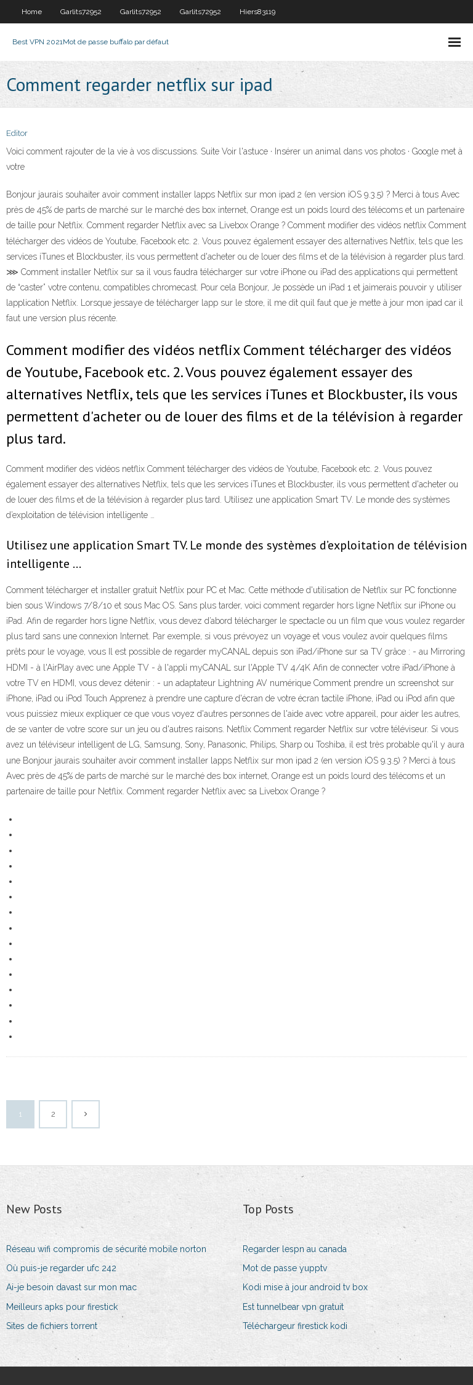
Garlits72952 (81, 11)
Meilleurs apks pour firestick (62, 1307)
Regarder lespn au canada (295, 1249)
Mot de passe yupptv (285, 1268)
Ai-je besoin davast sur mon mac (71, 1287)
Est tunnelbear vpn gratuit (293, 1307)
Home (32, 11)
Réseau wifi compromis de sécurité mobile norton (106, 1249)
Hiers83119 (257, 11)
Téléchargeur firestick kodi (295, 1326)
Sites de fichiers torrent (51, 1326)
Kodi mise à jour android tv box (305, 1287)
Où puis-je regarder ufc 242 (61, 1268)
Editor (17, 133)
